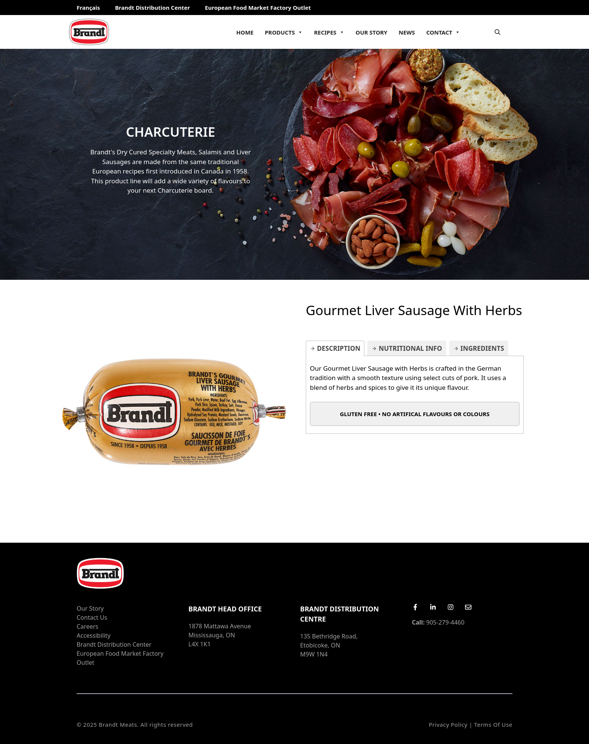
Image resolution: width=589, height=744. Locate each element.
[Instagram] (450, 607)
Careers (87, 626)
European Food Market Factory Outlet (258, 7)
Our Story (372, 32)
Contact (443, 32)
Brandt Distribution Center (152, 7)
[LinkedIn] (433, 607)
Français (88, 7)
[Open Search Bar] (497, 32)
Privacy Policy (448, 724)
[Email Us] (468, 607)
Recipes (329, 32)
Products (284, 32)
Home (245, 32)
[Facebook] (415, 607)
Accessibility (93, 635)
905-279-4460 (438, 622)
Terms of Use (493, 724)
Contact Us (92, 617)
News (407, 32)
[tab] (335, 348)
